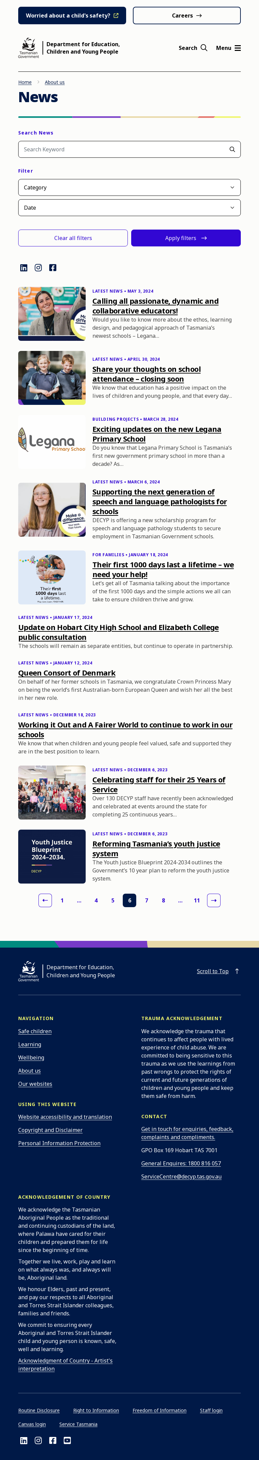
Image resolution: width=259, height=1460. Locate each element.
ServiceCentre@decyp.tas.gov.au (181, 1176)
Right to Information (96, 1410)
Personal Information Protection (59, 1143)
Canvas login (32, 1424)
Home (25, 82)
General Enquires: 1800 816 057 (181, 1163)
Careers (182, 15)
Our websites (35, 1083)
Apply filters (180, 238)
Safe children (35, 1031)
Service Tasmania (78, 1424)
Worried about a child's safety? (68, 15)
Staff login (211, 1410)
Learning (29, 1044)
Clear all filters (73, 238)
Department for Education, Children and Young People (83, 47)
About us (55, 82)
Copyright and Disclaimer (50, 1130)
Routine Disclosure (39, 1410)
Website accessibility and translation (65, 1117)
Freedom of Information (159, 1410)
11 (197, 900)
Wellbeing (31, 1057)
